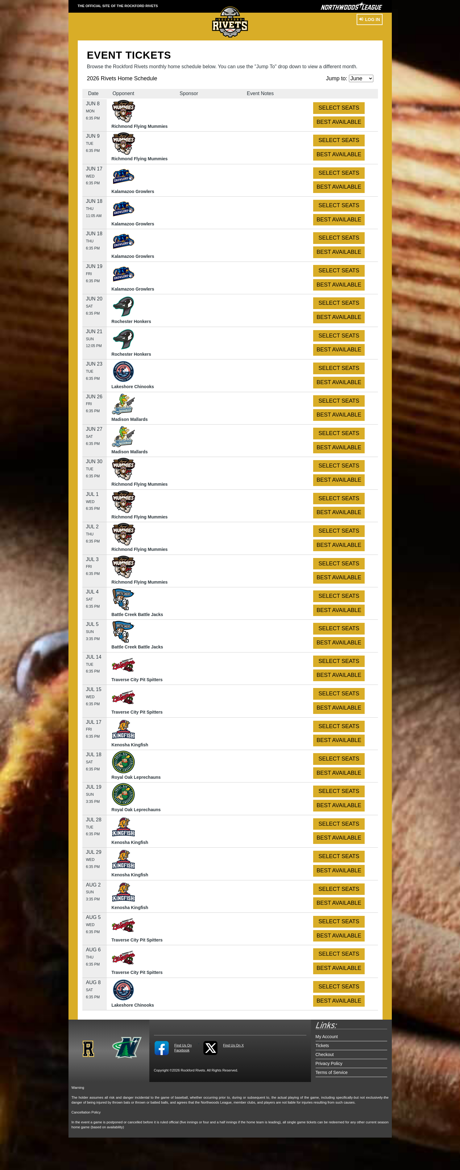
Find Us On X (233, 1045)
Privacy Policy (329, 1063)
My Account (327, 1036)
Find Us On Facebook (183, 1047)
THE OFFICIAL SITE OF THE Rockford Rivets (118, 6)
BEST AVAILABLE (339, 122)
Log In (369, 19)
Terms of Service (332, 1072)
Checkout (325, 1054)
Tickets (322, 1045)
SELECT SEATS (338, 108)
